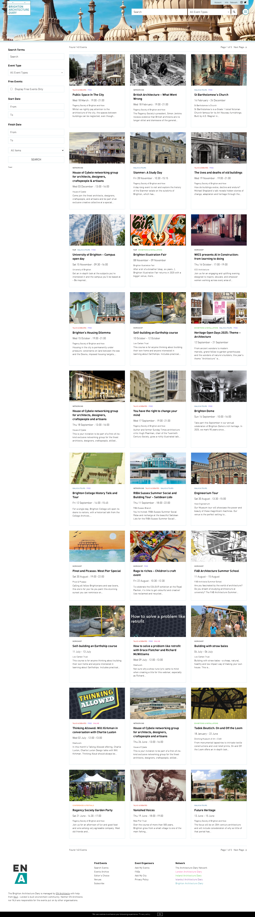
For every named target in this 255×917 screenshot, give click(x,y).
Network (233, 2)
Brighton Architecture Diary (189, 882)
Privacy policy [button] (144, 914)
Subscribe (99, 882)
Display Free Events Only (29, 89)
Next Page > (240, 47)
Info (226, 2)
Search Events (101, 867)
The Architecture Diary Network (191, 867)
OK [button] (160, 914)
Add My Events (142, 867)
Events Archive (101, 871)
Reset (10, 167)
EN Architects (63, 893)
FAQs (137, 871)
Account (218, 2)
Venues (97, 879)
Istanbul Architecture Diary (189, 879)
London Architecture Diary (188, 871)
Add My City (141, 875)
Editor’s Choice (101, 875)
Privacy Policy (141, 879)
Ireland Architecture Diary (188, 875)
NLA (15, 896)
